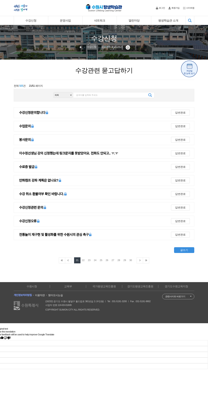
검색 (150, 95)
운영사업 (65, 20)
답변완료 (180, 112)
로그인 (162, 8)
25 (101, 260)
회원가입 (175, 8)
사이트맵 (190, 8)
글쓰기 (184, 250)
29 (124, 260)
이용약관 (40, 295)
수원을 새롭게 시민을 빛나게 (20, 7)
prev (68, 260)
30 (130, 260)
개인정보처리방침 (23, 295)
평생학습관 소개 (168, 20)
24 (95, 260)
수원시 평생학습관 (104, 8)
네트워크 (99, 20)
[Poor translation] (7, 338)
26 (107, 260)
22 (83, 260)
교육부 (68, 286)
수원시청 (32, 286)
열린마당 (134, 20)
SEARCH (189, 20)
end (146, 260)
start (62, 260)
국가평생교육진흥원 (104, 286)
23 (89, 260)
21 (77, 260)
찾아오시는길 (55, 295)
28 (119, 260)
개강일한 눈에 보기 (189, 72)
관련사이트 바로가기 (175, 296)
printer (128, 47)
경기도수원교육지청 (176, 286)
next (140, 260)
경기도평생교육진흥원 (140, 286)
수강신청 (30, 20)
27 (113, 260)
